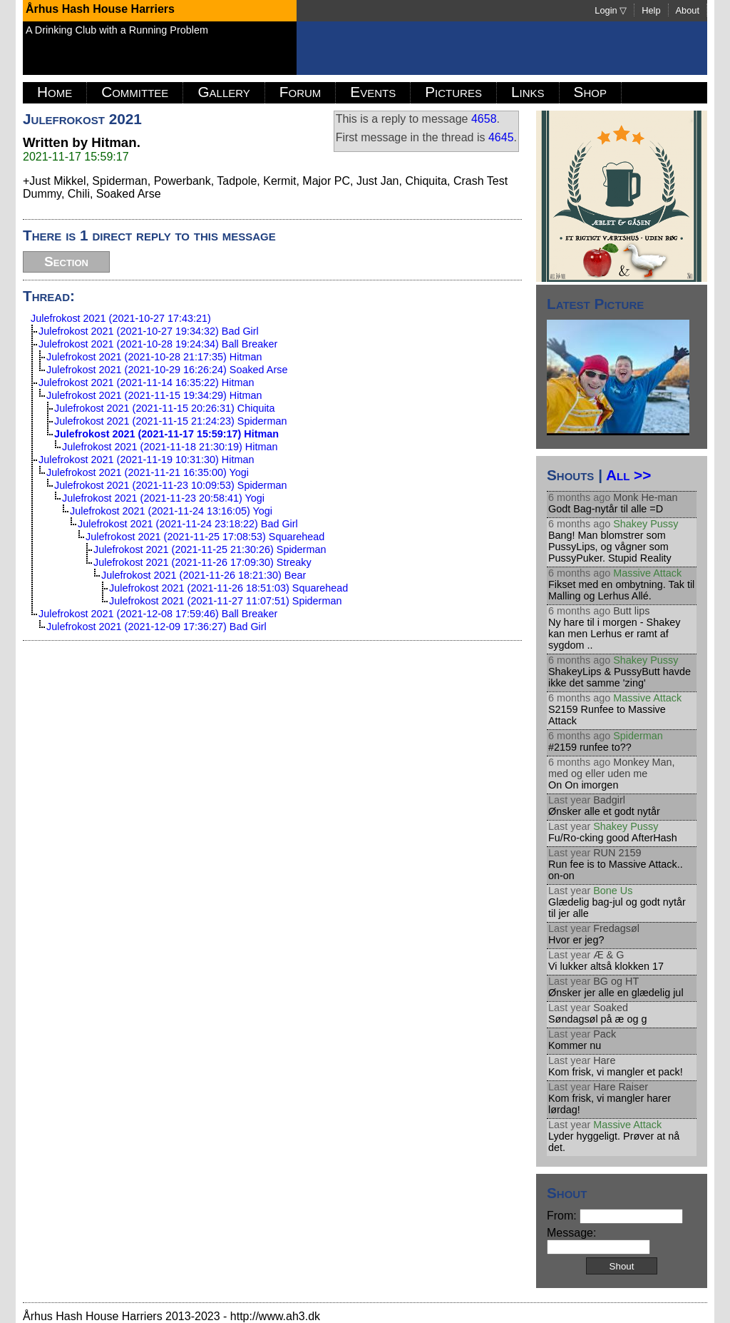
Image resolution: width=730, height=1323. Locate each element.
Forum (300, 91)
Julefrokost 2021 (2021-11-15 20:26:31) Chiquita (164, 408)
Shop (590, 91)
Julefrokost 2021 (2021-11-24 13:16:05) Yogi (171, 511)
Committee (134, 91)
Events (373, 91)
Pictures (453, 91)
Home (54, 91)
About (687, 10)
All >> (628, 475)
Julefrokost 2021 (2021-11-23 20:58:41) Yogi (163, 498)
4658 (484, 119)
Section (66, 261)
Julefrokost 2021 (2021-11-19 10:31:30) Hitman (146, 459)
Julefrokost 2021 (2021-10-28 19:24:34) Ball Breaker (157, 344)
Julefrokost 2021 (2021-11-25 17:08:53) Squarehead (205, 536)
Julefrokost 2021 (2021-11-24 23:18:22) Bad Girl (188, 523)
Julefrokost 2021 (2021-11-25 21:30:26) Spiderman (209, 549)
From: (615, 1216)
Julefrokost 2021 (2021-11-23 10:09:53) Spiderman (170, 485)
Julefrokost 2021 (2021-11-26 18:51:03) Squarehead (228, 588)
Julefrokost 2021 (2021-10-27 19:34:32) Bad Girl (148, 331)
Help (651, 10)
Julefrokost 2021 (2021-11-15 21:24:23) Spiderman (170, 421)
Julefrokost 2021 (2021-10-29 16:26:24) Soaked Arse (166, 369)
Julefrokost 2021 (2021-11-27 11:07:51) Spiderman (225, 601)
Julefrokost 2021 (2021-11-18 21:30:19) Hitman (169, 446)
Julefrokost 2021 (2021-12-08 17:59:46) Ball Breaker (157, 613)
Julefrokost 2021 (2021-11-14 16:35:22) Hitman (146, 382)
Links (528, 91)
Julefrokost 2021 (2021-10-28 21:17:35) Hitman (154, 357)
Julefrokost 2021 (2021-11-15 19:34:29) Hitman (154, 395)
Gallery (223, 91)
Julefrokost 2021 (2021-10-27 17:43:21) (121, 318)
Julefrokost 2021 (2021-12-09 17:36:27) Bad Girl (156, 626)
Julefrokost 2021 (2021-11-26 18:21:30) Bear (203, 575)
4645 (501, 137)
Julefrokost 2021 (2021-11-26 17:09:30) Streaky (202, 562)
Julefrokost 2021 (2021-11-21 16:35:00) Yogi (147, 472)
